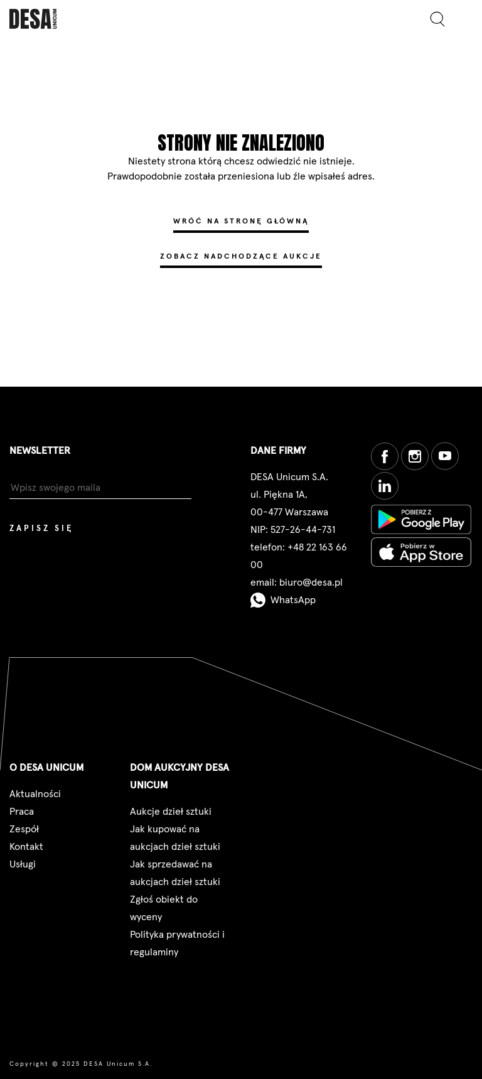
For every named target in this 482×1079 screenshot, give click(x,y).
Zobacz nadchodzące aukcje (241, 256)
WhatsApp (283, 600)
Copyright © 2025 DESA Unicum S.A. (81, 1064)
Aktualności (35, 794)
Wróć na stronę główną (241, 221)
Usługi (22, 864)
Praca (21, 812)
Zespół (24, 829)
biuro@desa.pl (311, 582)
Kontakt (26, 847)
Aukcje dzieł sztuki (171, 812)
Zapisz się (41, 529)
